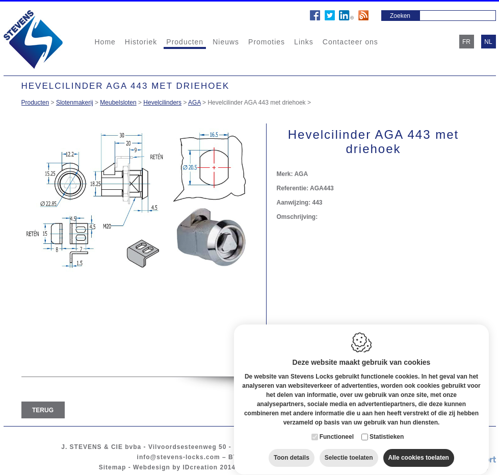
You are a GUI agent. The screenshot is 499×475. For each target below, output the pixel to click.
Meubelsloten (118, 102)
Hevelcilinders (162, 102)
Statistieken (387, 427)
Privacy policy (320, 467)
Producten (184, 42)
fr (466, 41)
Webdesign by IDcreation (175, 467)
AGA (194, 102)
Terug (43, 410)
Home (105, 42)
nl (488, 41)
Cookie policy (266, 467)
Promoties (266, 42)
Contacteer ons (350, 42)
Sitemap (112, 467)
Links (303, 42)
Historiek (141, 42)
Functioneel (337, 427)
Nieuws (226, 42)
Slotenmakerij (74, 102)
